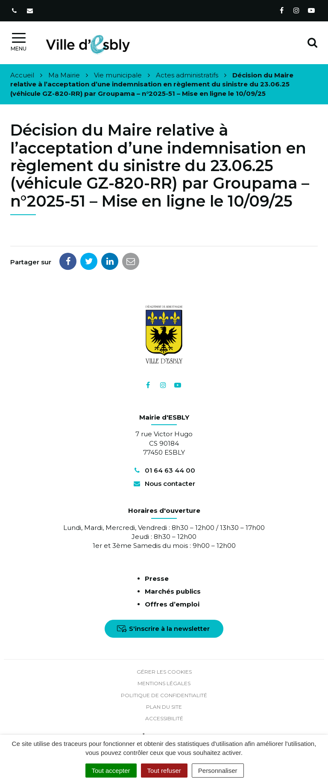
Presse (157, 578)
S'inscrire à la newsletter (163, 628)
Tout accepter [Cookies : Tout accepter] (111, 770)
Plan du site (164, 707)
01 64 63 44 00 (164, 470)
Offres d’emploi (172, 604)
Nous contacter (164, 483)
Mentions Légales (164, 683)
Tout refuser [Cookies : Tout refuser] (164, 770)
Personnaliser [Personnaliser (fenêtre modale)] (217, 770)
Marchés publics (173, 591)
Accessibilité (164, 718)
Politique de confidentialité (164, 695)
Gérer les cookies (164, 672)
